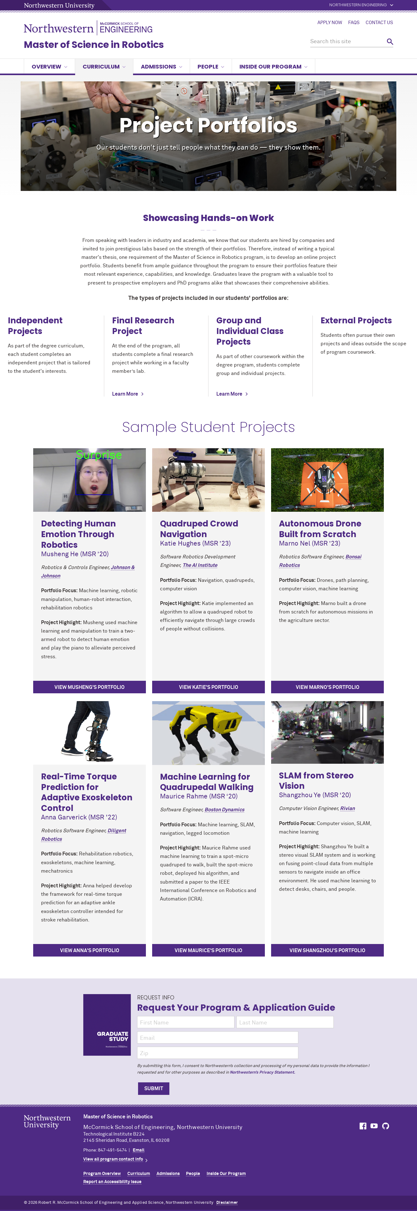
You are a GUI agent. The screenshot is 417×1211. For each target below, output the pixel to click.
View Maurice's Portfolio (208, 950)
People (211, 66)
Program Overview (102, 1174)
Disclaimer (227, 1203)
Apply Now (329, 23)
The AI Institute (200, 565)
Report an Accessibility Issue (112, 1182)
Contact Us (379, 23)
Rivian (347, 808)
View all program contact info (113, 1159)
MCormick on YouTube (374, 1126)
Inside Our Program (273, 66)
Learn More (125, 394)
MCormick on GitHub (386, 1126)
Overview (49, 66)
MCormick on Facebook (362, 1126)
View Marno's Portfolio (327, 687)
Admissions (161, 66)
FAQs (354, 23)
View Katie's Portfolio (208, 687)
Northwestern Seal (53, 1132)
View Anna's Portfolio (89, 950)
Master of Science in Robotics (94, 44)
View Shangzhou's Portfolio (327, 950)
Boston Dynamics (224, 809)
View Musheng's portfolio (89, 687)
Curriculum (104, 66)
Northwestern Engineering (358, 5)
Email (138, 1150)
